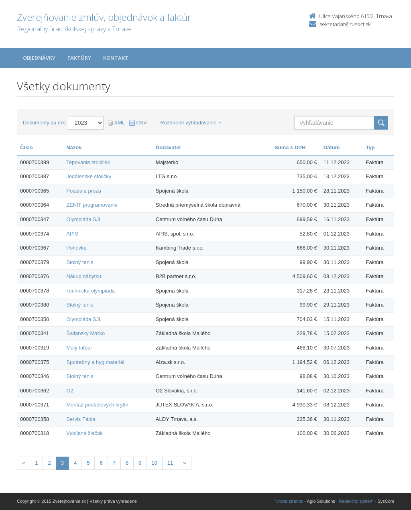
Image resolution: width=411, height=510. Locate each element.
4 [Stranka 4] (75, 463)
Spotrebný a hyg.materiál (95, 362)
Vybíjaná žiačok (84, 433)
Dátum (332, 147)
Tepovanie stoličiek (88, 162)
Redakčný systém (356, 501)
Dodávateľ (168, 147)
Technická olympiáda (90, 291)
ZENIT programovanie (92, 205)
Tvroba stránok (288, 501)
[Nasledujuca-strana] (184, 463)
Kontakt (115, 57)
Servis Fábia (80, 419)
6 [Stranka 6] (101, 463)
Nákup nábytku (83, 276)
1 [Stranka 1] (36, 463)
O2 (69, 391)
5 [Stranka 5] (88, 463)
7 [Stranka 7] (114, 463)
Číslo (26, 147)
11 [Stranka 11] (170, 463)
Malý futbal (79, 348)
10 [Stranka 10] (154, 463)
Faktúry (79, 57)
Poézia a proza (83, 191)
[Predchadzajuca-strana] (23, 463)
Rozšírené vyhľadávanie (191, 123)
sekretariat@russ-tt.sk (344, 24)
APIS (72, 234)
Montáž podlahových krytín (97, 405)
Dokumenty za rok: (44, 123)
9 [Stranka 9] (139, 463)
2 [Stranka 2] (49, 463)
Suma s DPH (290, 147)
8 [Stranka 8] (127, 463)
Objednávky (39, 57)
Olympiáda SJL (84, 219)
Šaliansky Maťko (85, 333)
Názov (73, 147)
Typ (370, 147)
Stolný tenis (79, 262)
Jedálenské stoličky (88, 176)
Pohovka (76, 248)
